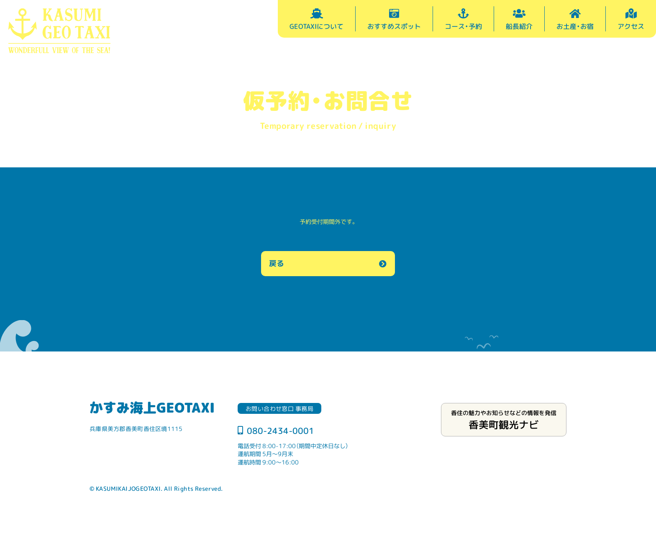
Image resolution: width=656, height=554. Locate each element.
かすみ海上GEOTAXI (152, 407)
